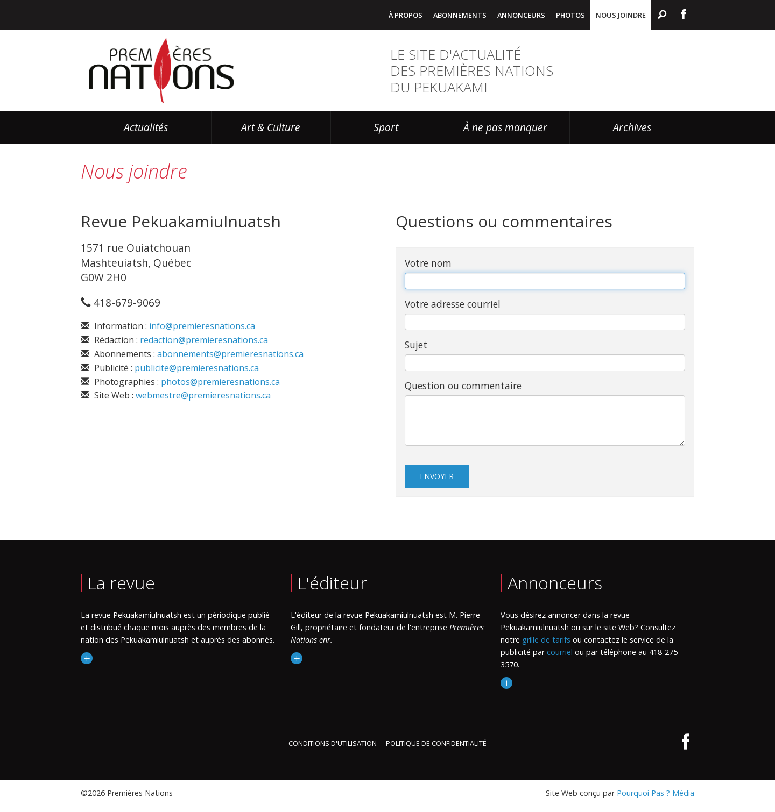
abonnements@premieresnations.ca (230, 354)
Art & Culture (270, 127)
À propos (405, 15)
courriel (560, 652)
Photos (570, 15)
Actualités (146, 127)
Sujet (416, 344)
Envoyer (437, 476)
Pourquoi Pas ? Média (655, 793)
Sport (386, 127)
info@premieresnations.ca (202, 326)
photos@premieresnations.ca (220, 382)
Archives (632, 127)
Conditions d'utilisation (332, 743)
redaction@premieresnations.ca (204, 340)
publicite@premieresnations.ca (197, 368)
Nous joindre (621, 15)
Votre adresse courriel (453, 303)
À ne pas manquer (505, 127)
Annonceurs (521, 15)
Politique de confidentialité (436, 743)
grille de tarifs (546, 640)
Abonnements (460, 15)
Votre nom (428, 263)
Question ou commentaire (463, 385)
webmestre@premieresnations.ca (203, 395)
